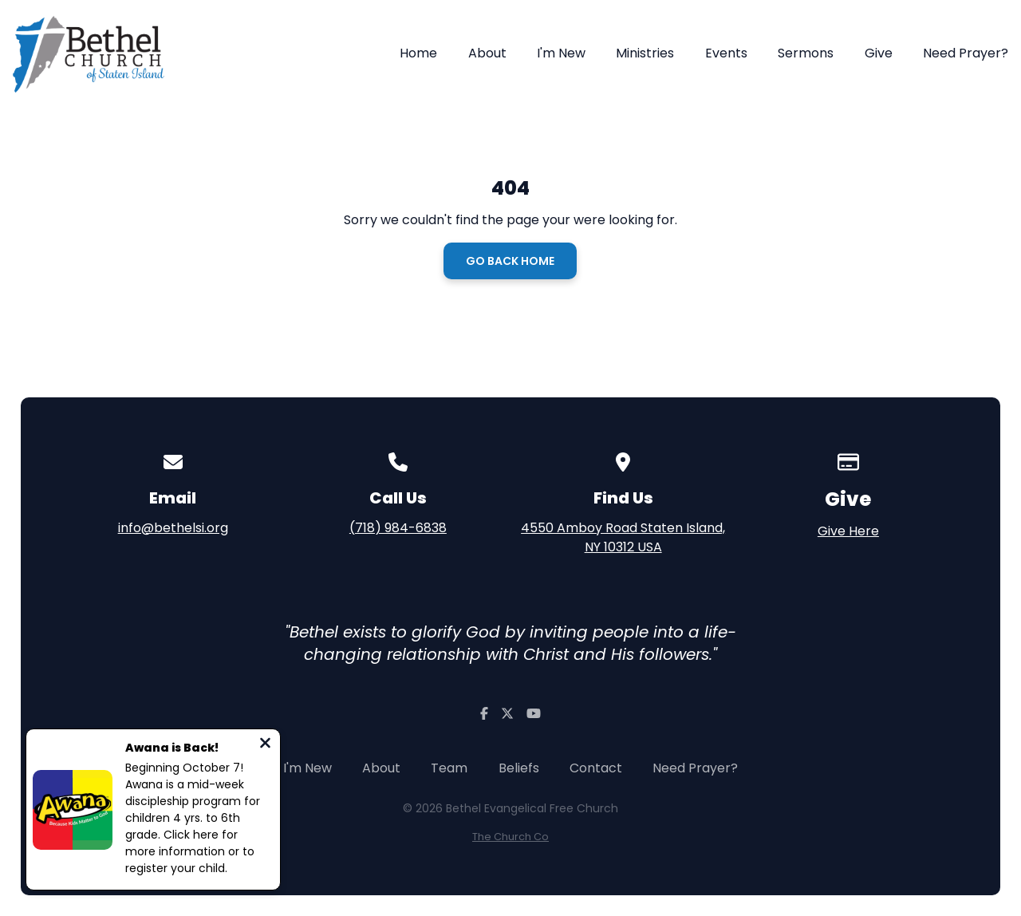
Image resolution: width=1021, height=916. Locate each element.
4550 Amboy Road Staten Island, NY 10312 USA (623, 537)
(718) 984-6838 (398, 528)
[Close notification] (265, 745)
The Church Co (510, 836)
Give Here (848, 531)
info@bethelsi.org (173, 528)
